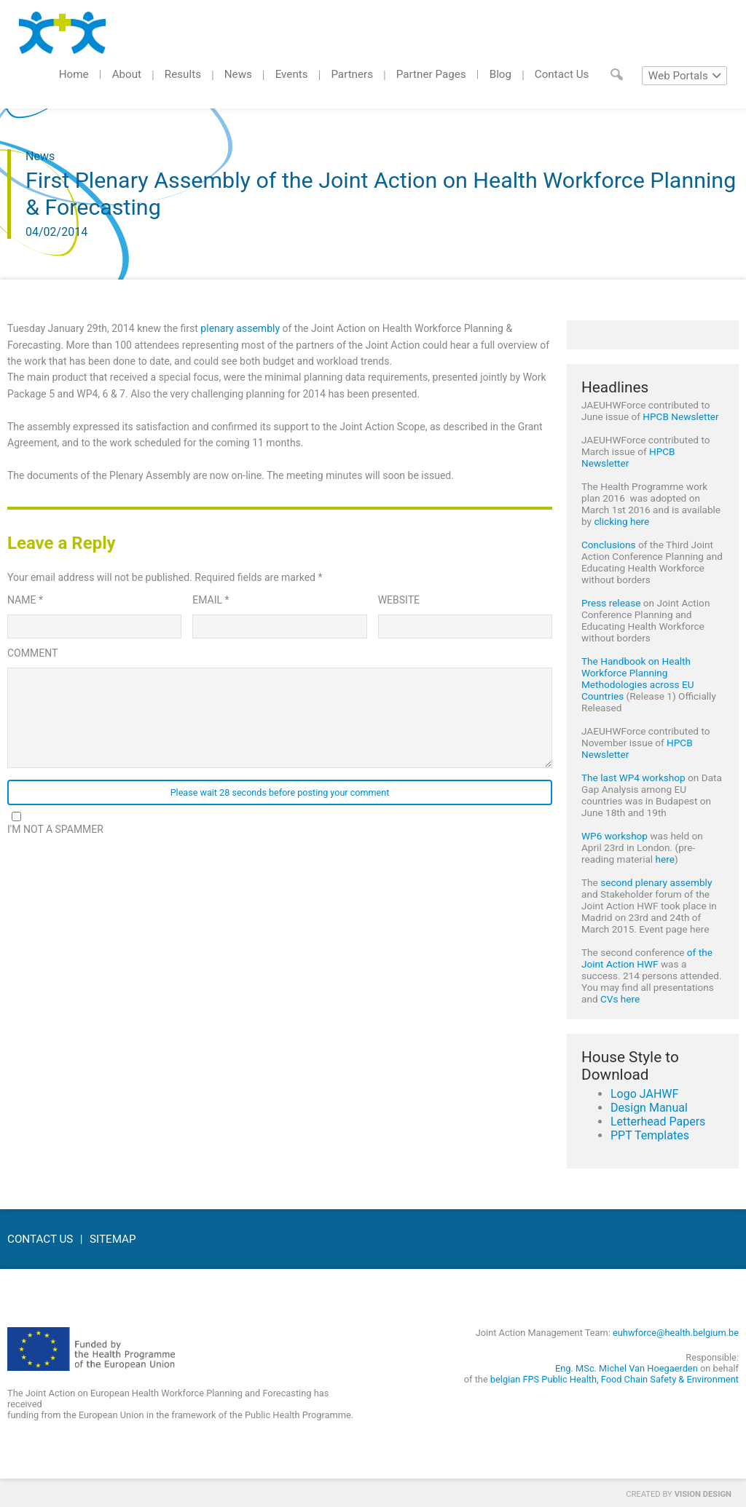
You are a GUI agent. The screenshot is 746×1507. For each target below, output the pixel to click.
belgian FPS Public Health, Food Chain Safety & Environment (614, 1379)
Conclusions (608, 544)
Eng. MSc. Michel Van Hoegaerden (626, 1368)
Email (210, 600)
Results (183, 74)
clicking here (621, 521)
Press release (611, 603)
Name (25, 600)
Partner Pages (431, 74)
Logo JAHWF (644, 1094)
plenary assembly (240, 328)
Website (399, 600)
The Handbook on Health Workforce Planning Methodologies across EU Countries (637, 678)
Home (74, 74)
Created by (678, 1494)
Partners (352, 74)
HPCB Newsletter (680, 416)
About (126, 74)
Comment (32, 653)
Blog (500, 74)
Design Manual (649, 1108)
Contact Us (562, 74)
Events (291, 74)
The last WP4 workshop (633, 777)
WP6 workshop (614, 836)
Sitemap (113, 1239)
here (665, 859)
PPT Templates (649, 1135)
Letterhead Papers (657, 1121)
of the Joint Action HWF (646, 958)
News (238, 74)
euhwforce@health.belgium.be (676, 1332)
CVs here (620, 999)
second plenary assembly (656, 882)
